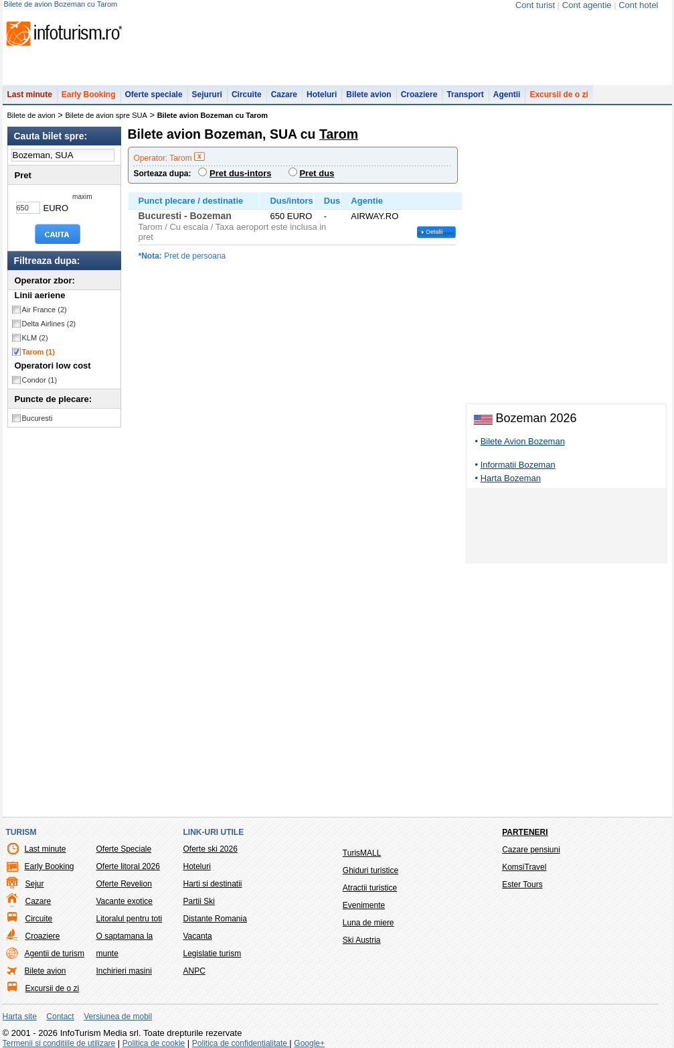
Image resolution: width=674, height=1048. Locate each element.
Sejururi (207, 94)
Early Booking (89, 94)
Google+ (309, 1043)
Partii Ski (199, 901)
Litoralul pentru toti (129, 918)
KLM (35, 338)
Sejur (34, 884)
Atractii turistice (370, 888)
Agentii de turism (54, 953)
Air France (44, 310)
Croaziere (419, 94)
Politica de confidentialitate (240, 1043)
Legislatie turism (212, 953)
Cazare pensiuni (531, 849)
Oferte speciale (154, 94)
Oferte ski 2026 (210, 849)
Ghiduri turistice (370, 870)
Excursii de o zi (558, 94)
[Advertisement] (566, 528)
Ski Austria (362, 940)
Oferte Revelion (124, 884)
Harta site (20, 1016)
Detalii (434, 231)
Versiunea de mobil (118, 1016)
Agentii (507, 94)
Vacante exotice (124, 901)
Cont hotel (638, 5)
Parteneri (524, 832)
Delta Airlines (49, 324)
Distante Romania (215, 918)
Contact (60, 1016)
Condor (40, 380)
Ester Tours (522, 884)
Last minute (29, 94)
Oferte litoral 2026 (128, 866)
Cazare (284, 94)
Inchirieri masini (124, 971)
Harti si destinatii (212, 884)
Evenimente (364, 905)
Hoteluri (322, 94)
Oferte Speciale (124, 849)
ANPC (194, 971)
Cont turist (535, 5)
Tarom (38, 352)
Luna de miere (368, 922)
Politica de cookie (153, 1043)
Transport (464, 94)
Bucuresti (37, 418)
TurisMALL (362, 853)
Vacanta (197, 936)
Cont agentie (587, 5)
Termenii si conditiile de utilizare (59, 1043)
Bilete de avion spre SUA (106, 115)
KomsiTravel (524, 867)
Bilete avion (368, 94)
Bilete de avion (31, 115)
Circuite (247, 94)
